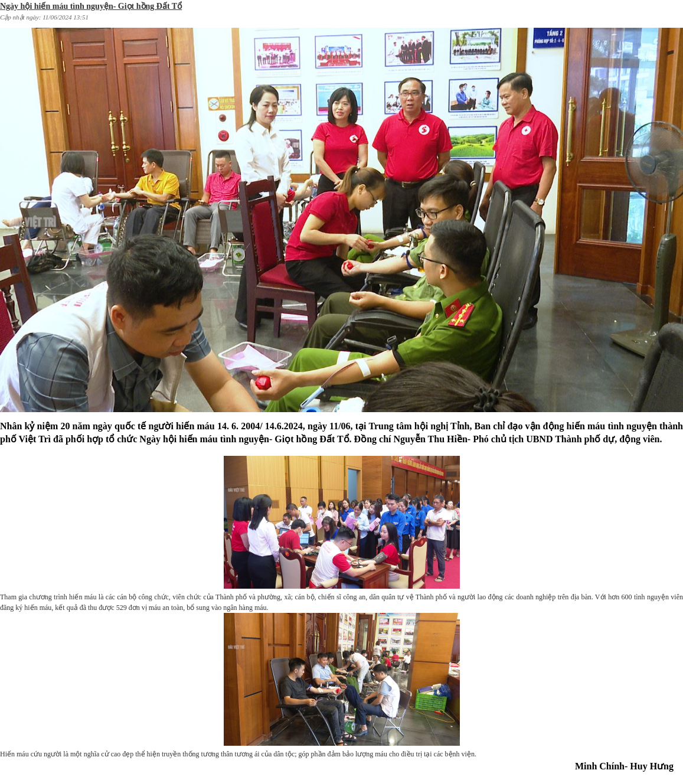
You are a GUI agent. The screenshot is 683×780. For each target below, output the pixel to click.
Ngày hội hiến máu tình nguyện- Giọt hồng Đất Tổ (91, 6)
